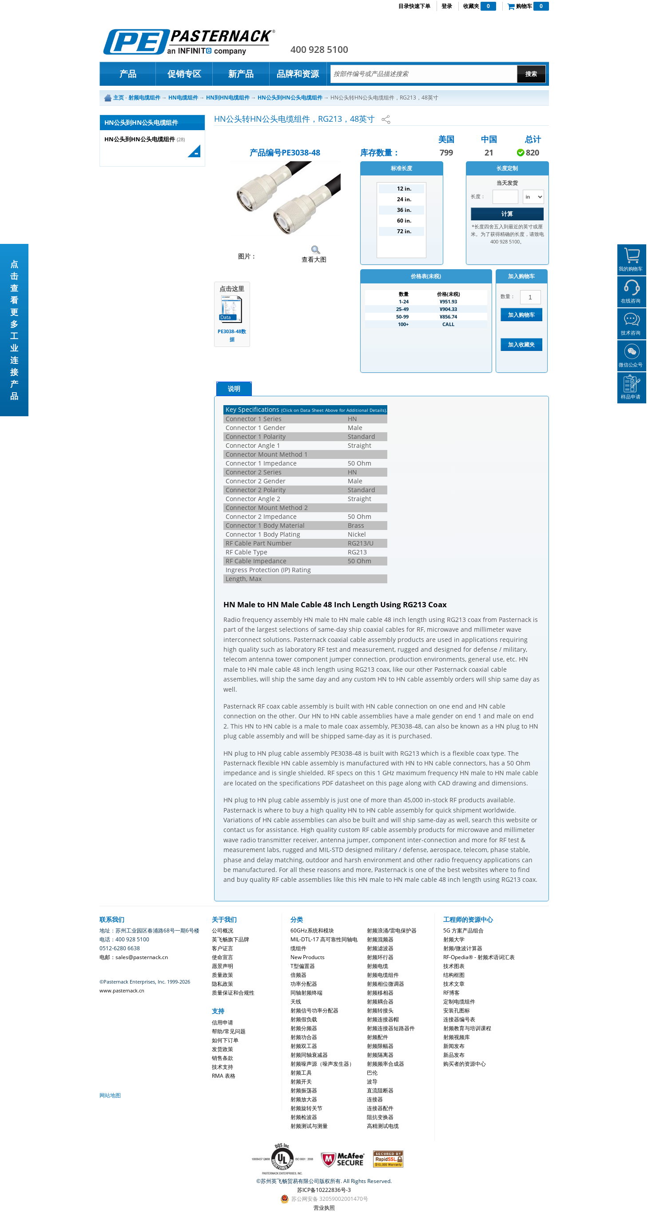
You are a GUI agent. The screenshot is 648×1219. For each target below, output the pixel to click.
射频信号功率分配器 (314, 1010)
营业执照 (324, 1207)
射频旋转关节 (306, 1108)
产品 (127, 74)
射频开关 (301, 1081)
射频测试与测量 (309, 1126)
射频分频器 (303, 1028)
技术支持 (222, 1067)
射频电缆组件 (383, 975)
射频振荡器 (303, 1090)
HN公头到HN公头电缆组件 (139, 139)
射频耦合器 (380, 1001)
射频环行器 (380, 957)
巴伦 (372, 1072)
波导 (372, 1081)
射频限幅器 (380, 1046)
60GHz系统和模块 (312, 930)
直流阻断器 (380, 1090)
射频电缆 (377, 966)
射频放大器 (303, 1099)
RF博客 (451, 992)
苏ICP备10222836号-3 (324, 1190)
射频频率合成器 (385, 1064)
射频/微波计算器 (462, 948)
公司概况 (222, 930)
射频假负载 (303, 1019)
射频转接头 (380, 1010)
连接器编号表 (459, 1019)
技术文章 (454, 984)
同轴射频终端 (306, 992)
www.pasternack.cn (121, 990)
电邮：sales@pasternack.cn (133, 957)
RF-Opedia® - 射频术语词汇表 (479, 957)
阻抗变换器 (380, 1117)
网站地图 (110, 1095)
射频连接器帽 (383, 1019)
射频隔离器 (380, 1055)
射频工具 (301, 1072)
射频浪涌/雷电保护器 (392, 930)
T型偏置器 (302, 966)
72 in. (404, 231)
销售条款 (222, 1058)
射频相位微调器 (385, 984)
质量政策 (222, 975)
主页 (118, 97)
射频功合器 (303, 1037)
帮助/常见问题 (229, 1031)
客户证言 (222, 948)
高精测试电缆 (383, 1126)
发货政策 (222, 1049)
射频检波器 (303, 1117)
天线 (295, 1001)
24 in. (404, 199)
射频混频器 (380, 939)
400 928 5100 (319, 49)
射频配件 (377, 1037)
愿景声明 (222, 966)
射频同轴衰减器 (309, 1055)
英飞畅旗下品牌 (230, 939)
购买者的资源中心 (464, 1064)
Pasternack (189, 41)
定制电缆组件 (459, 1001)
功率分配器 (303, 984)
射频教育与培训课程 (467, 1028)
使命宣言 (222, 957)
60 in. (404, 220)
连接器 (375, 1099)
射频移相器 (380, 992)
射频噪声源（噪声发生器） (322, 1064)
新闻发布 (454, 1046)
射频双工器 (303, 1046)
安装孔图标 (456, 1010)
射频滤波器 (380, 948)
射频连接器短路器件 (391, 1028)
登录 (446, 6)
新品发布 (454, 1055)
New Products (307, 957)
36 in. (404, 210)
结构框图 (454, 975)
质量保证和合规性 (233, 992)
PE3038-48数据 (232, 335)
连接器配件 (380, 1108)
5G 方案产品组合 (463, 930)
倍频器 (298, 975)
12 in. (404, 188)
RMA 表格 (223, 1076)
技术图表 (454, 966)
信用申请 (222, 1022)
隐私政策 (222, 984)
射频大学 (454, 939)
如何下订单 (225, 1040)
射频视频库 (456, 1037)
